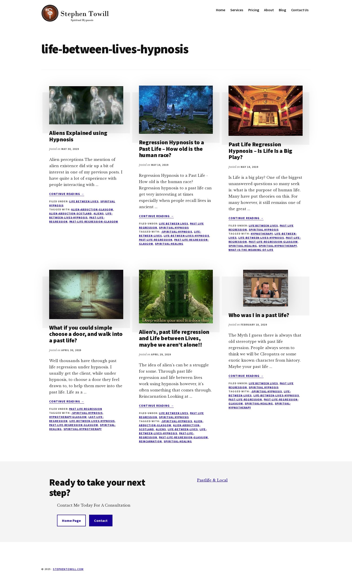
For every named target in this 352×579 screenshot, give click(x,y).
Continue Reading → (66, 194)
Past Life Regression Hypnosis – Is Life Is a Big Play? (260, 150)
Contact (101, 520)
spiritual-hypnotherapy (278, 245)
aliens (99, 213)
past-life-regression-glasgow (93, 221)
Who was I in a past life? (259, 315)
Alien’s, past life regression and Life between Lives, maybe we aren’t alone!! (174, 338)
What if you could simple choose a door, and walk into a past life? (86, 334)
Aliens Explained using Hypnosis (78, 136)
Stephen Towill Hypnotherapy (75, 13)
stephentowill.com (68, 569)
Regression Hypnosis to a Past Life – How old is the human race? (171, 148)
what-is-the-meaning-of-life (251, 249)
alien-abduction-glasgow (92, 209)
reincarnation (150, 441)
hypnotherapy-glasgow (68, 417)
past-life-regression (155, 239)
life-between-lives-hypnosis (186, 235)
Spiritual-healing (169, 243)
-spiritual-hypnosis (176, 231)
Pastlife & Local (212, 480)
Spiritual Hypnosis (174, 227)
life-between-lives (183, 429)
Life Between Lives (83, 201)
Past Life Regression (85, 408)
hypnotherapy (262, 233)
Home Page (71, 520)
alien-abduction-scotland (70, 213)
